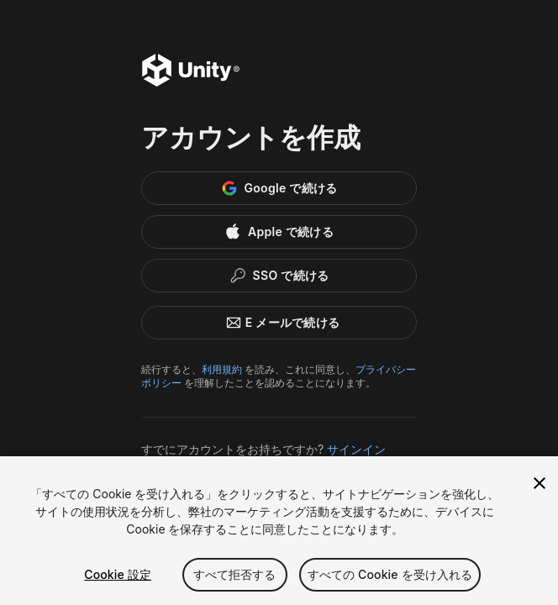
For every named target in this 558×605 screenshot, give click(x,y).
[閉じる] (539, 483)
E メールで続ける (279, 322)
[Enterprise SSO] (279, 275)
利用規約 (222, 369)
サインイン (356, 449)
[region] (279, 530)
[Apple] (279, 232)
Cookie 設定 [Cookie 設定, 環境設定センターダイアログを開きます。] (117, 574)
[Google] (279, 188)
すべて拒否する (234, 574)
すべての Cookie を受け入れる (390, 574)
